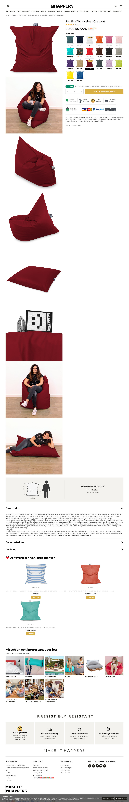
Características (15, 545)
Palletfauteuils (91, 680)
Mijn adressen (65, 777)
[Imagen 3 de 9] (54, 669)
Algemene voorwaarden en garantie (17, 771)
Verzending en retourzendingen (16, 769)
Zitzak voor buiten (33, 705)
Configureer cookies (73, 799)
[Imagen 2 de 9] (34, 669)
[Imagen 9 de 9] (54, 692)
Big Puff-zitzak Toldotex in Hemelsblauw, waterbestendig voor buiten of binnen (36, 594)
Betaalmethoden (11, 779)
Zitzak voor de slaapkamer (51, 704)
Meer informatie (20, 743)
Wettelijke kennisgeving (40, 774)
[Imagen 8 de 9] (34, 693)
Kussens (28, 680)
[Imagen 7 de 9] (15, 692)
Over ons (36, 769)
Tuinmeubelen (50, 680)
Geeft (7, 782)
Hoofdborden (11, 680)
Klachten (8, 777)
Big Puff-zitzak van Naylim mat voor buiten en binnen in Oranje (91, 594)
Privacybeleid (37, 777)
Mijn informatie (65, 774)
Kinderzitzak (110, 680)
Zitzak (67, 680)
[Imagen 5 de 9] (94, 669)
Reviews (78, 27)
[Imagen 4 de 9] (74, 669)
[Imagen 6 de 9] (114, 669)
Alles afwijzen (120, 798)
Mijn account (65, 769)
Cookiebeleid (90, 798)
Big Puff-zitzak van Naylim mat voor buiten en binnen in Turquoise (30, 631)
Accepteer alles (106, 798)
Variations (70, 37)
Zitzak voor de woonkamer (11, 704)
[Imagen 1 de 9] (15, 669)
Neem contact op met (40, 771)
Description (13, 511)
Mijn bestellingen (66, 771)
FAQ (7, 774)
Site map (8, 784)
